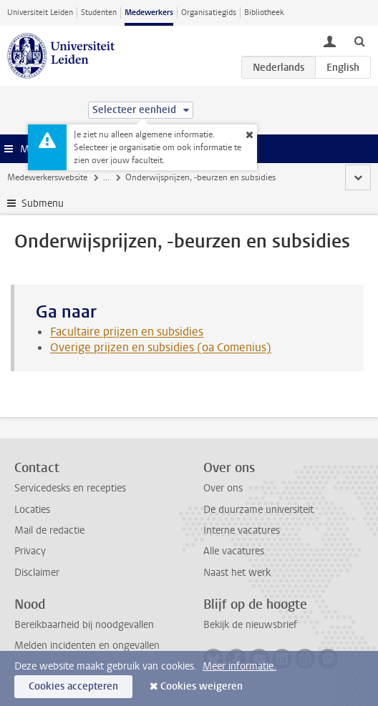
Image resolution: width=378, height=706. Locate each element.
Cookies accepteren (73, 686)
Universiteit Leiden (40, 12)
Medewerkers (149, 12)
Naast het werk (237, 572)
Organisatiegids (208, 12)
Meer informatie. (239, 666)
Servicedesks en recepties (70, 488)
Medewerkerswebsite (47, 177)
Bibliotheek (264, 12)
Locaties (32, 509)
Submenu (42, 203)
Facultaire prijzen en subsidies (126, 331)
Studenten (99, 12)
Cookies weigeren (201, 686)
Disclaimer (36, 572)
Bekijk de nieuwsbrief (250, 625)
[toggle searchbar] (359, 40)
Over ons (223, 488)
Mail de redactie (49, 530)
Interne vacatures (241, 530)
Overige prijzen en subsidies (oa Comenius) (160, 347)
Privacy (30, 551)
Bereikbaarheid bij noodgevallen (84, 625)
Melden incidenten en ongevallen (87, 645)
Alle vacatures (233, 551)
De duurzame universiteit (258, 509)
